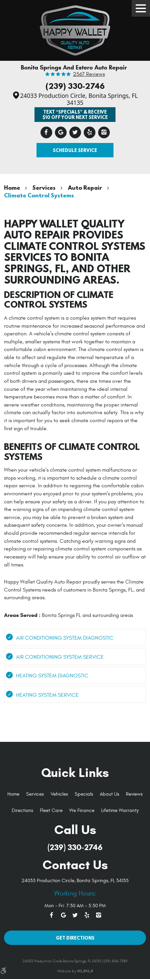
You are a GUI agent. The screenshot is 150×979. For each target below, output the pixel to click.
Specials (84, 794)
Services (44, 187)
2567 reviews (89, 74)
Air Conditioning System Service (60, 657)
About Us (109, 794)
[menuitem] (13, 794)
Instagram (104, 132)
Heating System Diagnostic (52, 676)
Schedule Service (75, 150)
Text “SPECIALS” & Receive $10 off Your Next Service (75, 114)
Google (61, 132)
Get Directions (75, 938)
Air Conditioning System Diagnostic (65, 638)
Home (12, 187)
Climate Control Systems (39, 195)
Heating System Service (47, 695)
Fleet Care (51, 810)
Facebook (46, 132)
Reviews (134, 794)
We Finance (81, 810)
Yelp (89, 132)
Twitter (75, 132)
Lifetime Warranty (120, 810)
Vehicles (59, 794)
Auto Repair (85, 187)
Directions (22, 810)
